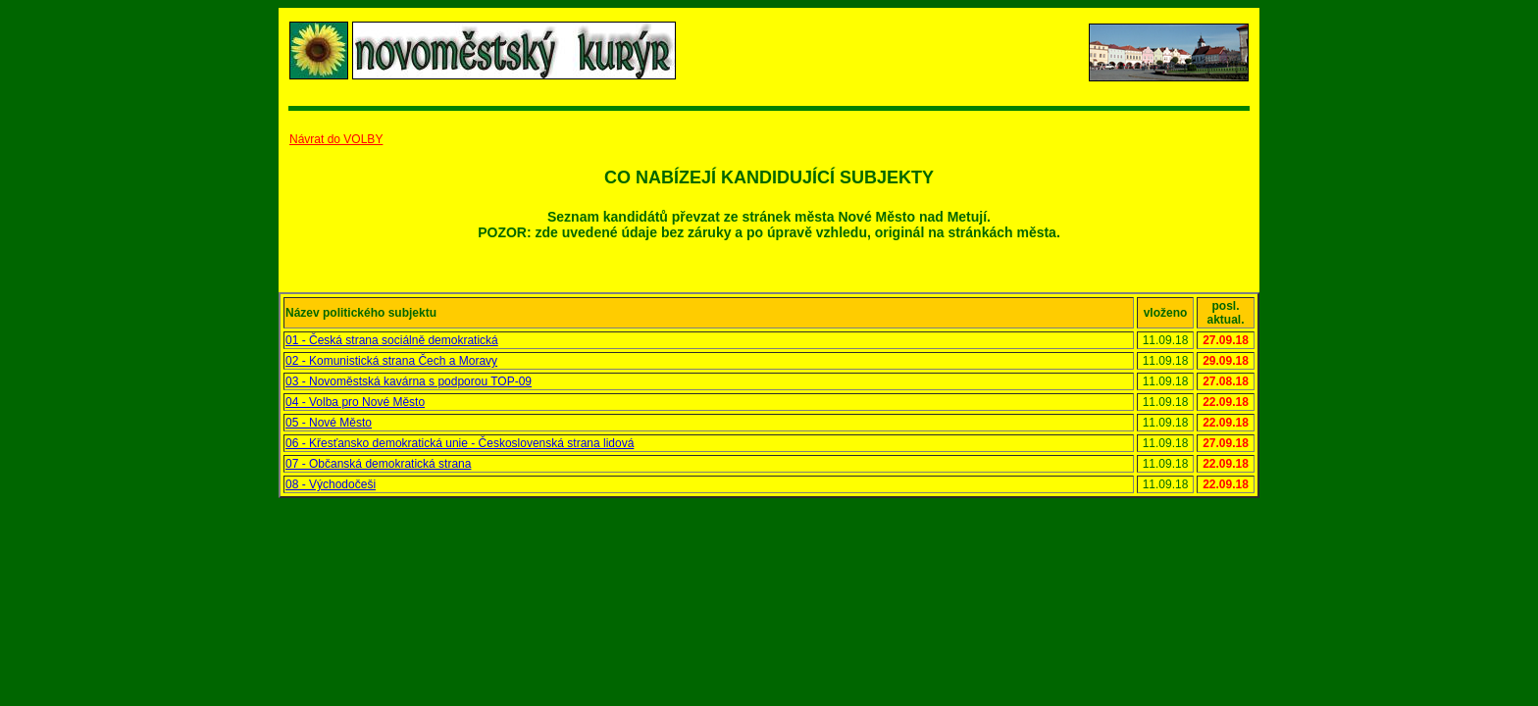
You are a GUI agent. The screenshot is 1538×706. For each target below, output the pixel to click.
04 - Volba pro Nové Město (355, 402)
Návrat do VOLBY (336, 139)
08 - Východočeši (330, 484)
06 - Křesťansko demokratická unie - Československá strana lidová (459, 443)
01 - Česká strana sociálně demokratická (391, 340)
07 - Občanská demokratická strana (378, 464)
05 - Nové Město (328, 422)
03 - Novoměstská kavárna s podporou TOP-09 (408, 381)
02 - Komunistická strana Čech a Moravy (391, 361)
